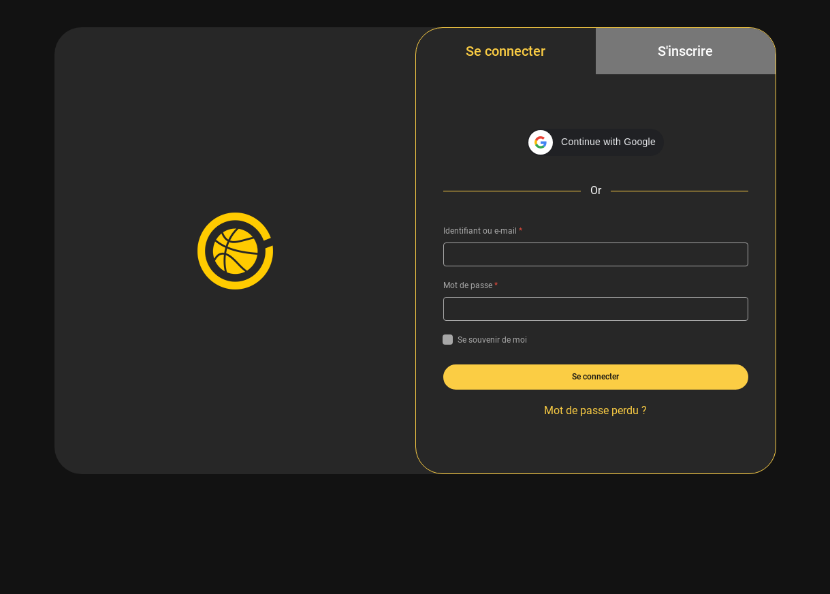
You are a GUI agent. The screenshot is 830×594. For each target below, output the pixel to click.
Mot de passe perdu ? (595, 410)
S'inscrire (685, 51)
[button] (595, 142)
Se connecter (505, 51)
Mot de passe (470, 285)
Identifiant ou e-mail (482, 231)
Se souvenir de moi (485, 340)
